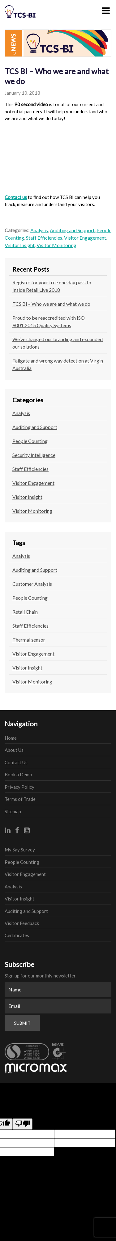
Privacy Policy (19, 787)
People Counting (30, 441)
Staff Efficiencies (44, 238)
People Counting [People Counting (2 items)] (30, 598)
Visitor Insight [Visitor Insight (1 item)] (27, 667)
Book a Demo (18, 774)
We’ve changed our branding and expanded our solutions (57, 343)
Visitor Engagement (85, 238)
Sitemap (13, 811)
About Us (14, 750)
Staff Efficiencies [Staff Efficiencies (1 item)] (30, 626)
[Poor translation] (22, 1124)
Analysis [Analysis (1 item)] (21, 556)
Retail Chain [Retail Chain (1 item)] (25, 612)
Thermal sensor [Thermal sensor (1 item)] (28, 640)
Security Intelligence (33, 455)
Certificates (17, 935)
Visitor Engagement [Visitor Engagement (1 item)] (33, 654)
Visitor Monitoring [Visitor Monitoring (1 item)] (32, 681)
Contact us (16, 197)
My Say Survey (20, 849)
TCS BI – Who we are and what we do (51, 304)
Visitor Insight (20, 245)
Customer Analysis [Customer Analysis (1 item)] (32, 584)
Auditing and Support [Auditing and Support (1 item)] (34, 570)
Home (11, 738)
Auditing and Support (72, 230)
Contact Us (16, 762)
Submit (22, 1023)
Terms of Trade (20, 799)
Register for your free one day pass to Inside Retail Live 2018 (51, 286)
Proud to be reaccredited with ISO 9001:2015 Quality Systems (48, 321)
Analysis (39, 230)
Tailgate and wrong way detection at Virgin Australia (57, 364)
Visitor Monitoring (56, 245)
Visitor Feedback (22, 923)
